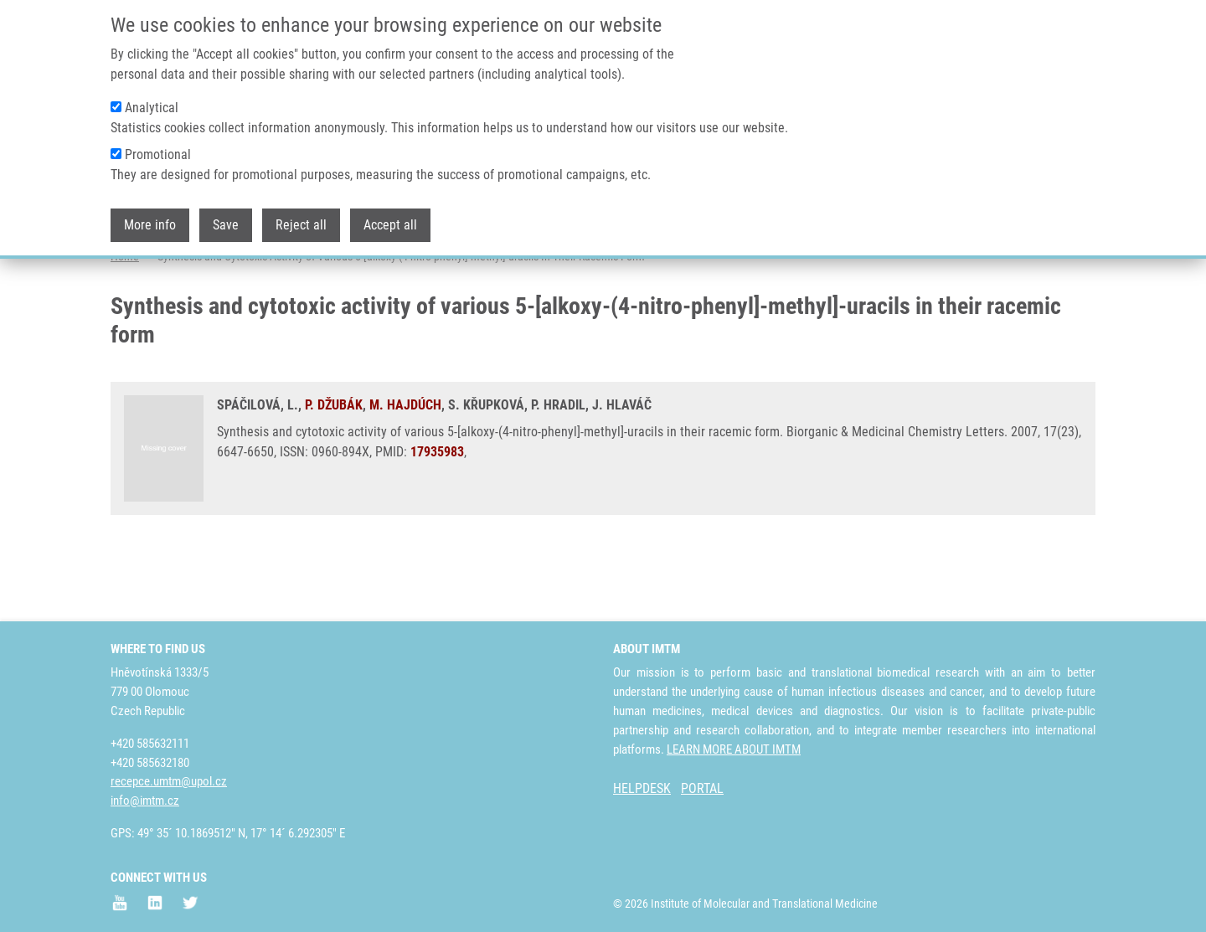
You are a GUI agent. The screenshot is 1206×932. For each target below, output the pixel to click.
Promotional (158, 154)
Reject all (301, 225)
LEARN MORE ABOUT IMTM (734, 749)
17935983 (437, 518)
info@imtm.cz (145, 800)
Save (226, 225)
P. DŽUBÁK (334, 471)
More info (150, 225)
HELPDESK (642, 788)
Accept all (390, 225)
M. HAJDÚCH (405, 471)
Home (125, 322)
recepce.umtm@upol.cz (169, 781)
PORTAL (702, 788)
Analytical (151, 108)
